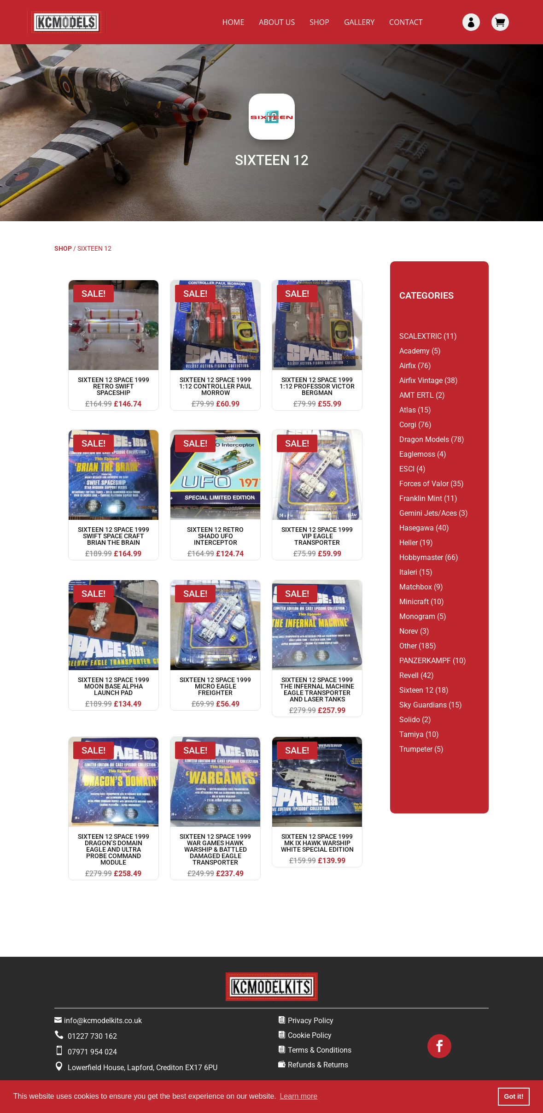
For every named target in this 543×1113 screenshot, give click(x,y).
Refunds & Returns (318, 1064)
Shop (319, 22)
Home (233, 22)
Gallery (359, 22)
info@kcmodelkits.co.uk (103, 1020)
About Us (277, 22)
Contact (405, 22)
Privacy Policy (310, 1020)
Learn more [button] (298, 1096)
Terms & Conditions (319, 1050)
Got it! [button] (513, 1096)
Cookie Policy (310, 1035)
